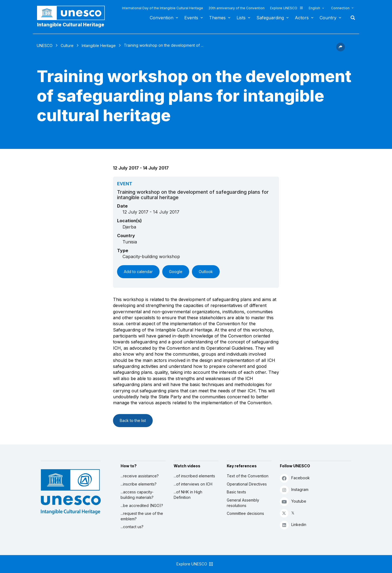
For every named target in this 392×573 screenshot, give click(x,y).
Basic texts (236, 492)
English (314, 8)
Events (191, 17)
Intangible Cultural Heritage (70, 24)
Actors (302, 17)
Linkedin (293, 525)
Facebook (295, 478)
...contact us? (132, 526)
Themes (217, 17)
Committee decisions (245, 513)
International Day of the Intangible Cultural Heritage (162, 8)
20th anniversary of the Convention (237, 8)
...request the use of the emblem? (142, 516)
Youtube (293, 501)
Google (175, 271)
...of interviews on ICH (193, 484)
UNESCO (45, 45)
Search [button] (351, 17)
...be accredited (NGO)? (142, 505)
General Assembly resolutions (243, 503)
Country (328, 17)
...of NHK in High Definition (188, 495)
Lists (241, 17)
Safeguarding (270, 17)
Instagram (294, 490)
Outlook (206, 271)
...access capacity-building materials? (137, 495)
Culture (67, 45)
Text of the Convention (247, 476)
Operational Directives (247, 484)
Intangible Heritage (99, 45)
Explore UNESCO (286, 8)
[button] (340, 49)
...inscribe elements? (139, 484)
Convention (161, 17)
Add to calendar (138, 271)
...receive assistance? (140, 476)
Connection (340, 8)
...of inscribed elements (194, 476)
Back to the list (133, 420)
